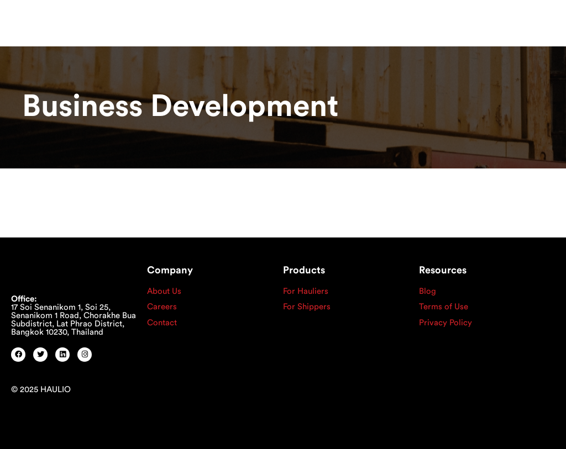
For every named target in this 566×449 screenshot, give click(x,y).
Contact (162, 323)
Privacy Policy (445, 323)
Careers (162, 307)
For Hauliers (305, 291)
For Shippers (307, 307)
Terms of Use (443, 307)
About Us (164, 291)
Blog (427, 291)
